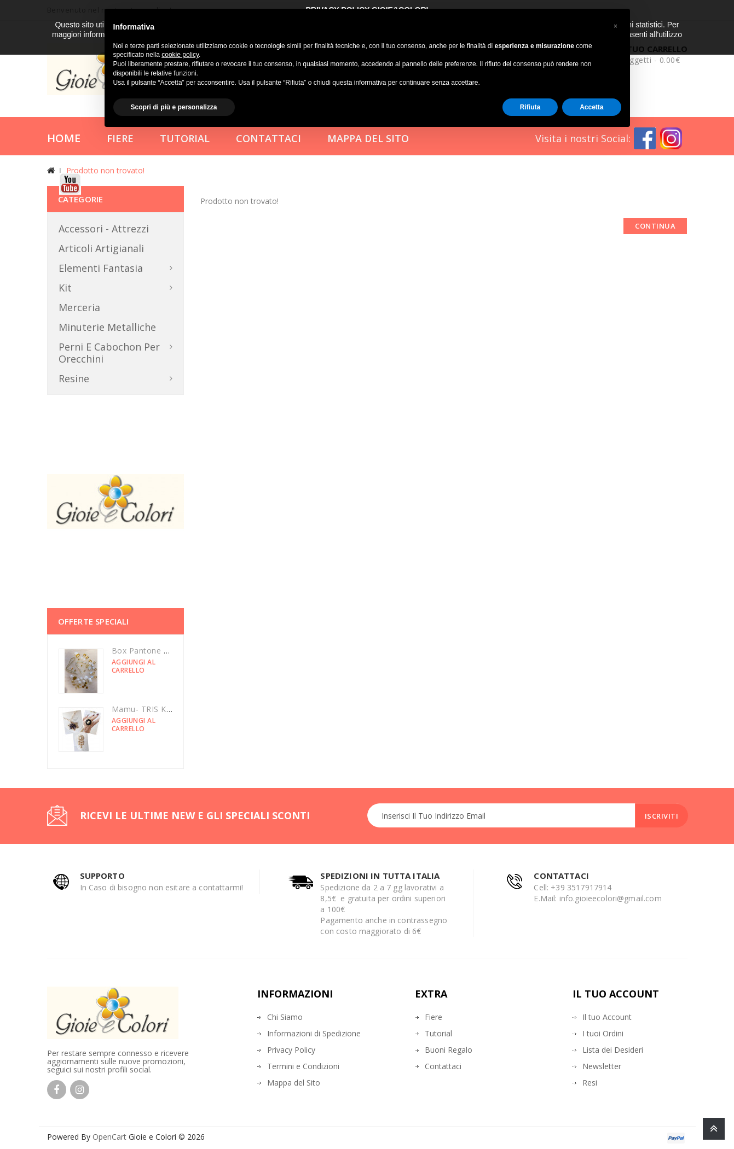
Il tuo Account (607, 1017)
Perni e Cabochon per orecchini (109, 352)
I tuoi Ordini (602, 1033)
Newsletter (601, 1066)
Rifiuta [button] (530, 107)
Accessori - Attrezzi (104, 228)
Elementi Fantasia (101, 268)
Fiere (120, 138)
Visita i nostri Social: (583, 138)
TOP (714, 1129)
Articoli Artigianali (101, 248)
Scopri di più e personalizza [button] (174, 107)
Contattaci (268, 138)
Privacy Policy (291, 1050)
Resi (589, 1082)
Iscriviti (660, 816)
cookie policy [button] (180, 55)
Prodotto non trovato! (105, 170)
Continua (655, 226)
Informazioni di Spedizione (314, 1033)
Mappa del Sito (368, 138)
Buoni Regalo (448, 1050)
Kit (65, 287)
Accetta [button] (591, 107)
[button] (616, 26)
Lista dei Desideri (612, 1050)
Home (63, 138)
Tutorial (185, 138)
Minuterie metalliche (107, 327)
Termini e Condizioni (303, 1066)
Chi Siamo (285, 1017)
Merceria (79, 307)
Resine (74, 378)
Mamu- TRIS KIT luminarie (161, 709)
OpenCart (109, 1136)
